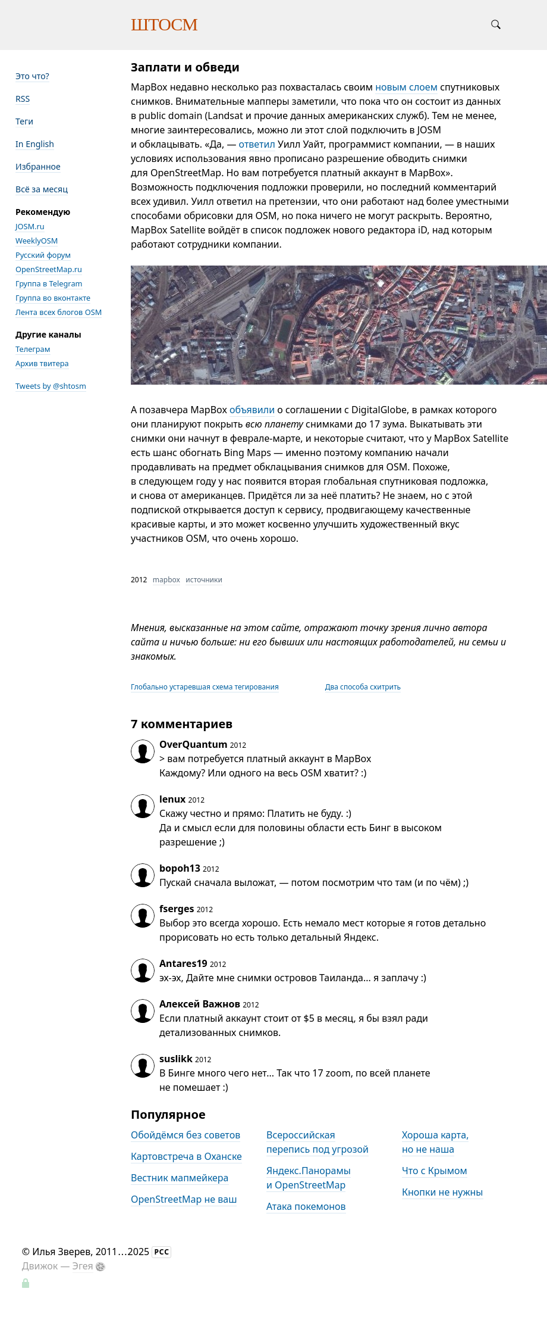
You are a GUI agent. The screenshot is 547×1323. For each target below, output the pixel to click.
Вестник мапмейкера (180, 1177)
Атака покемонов (306, 1206)
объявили (252, 409)
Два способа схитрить (363, 687)
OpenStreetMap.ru (48, 269)
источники (204, 580)
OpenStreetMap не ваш (184, 1199)
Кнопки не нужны (442, 1192)
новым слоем (406, 86)
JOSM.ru (30, 226)
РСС (161, 1252)
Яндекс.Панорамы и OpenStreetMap (308, 1177)
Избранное (38, 166)
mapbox (166, 580)
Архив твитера (42, 363)
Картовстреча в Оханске (186, 1156)
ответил (257, 144)
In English (34, 143)
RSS (22, 98)
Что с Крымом (434, 1170)
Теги (24, 121)
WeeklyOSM (36, 240)
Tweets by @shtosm (50, 385)
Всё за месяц (41, 189)
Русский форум (43, 254)
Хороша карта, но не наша (435, 1142)
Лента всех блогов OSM (58, 312)
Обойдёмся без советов (185, 1134)
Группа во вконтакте (52, 297)
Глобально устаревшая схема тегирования (205, 687)
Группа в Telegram (49, 283)
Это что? (32, 76)
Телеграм (33, 349)
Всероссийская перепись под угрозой (317, 1142)
